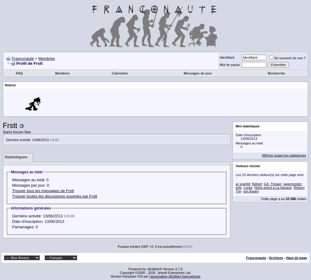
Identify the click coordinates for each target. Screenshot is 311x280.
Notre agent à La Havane (273, 187)
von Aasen (250, 191)
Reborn (299, 187)
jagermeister (293, 184)
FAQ (19, 73)
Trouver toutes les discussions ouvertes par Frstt (54, 196)
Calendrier (120, 73)
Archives (276, 258)
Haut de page (296, 258)
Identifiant (227, 57)
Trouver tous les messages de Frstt (43, 190)
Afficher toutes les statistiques (284, 155)
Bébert (257, 184)
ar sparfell (243, 184)
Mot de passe (230, 65)
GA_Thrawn (273, 184)
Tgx (238, 191)
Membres (46, 58)
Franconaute (23, 58)
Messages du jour (198, 73)
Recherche (276, 73)
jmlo (239, 187)
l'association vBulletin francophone (174, 276)
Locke (248, 187)
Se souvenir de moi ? (287, 58)
